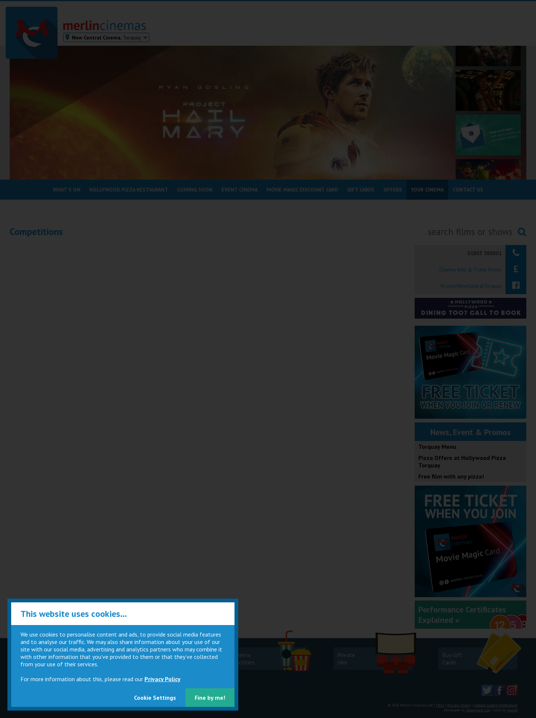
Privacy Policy (162, 679)
